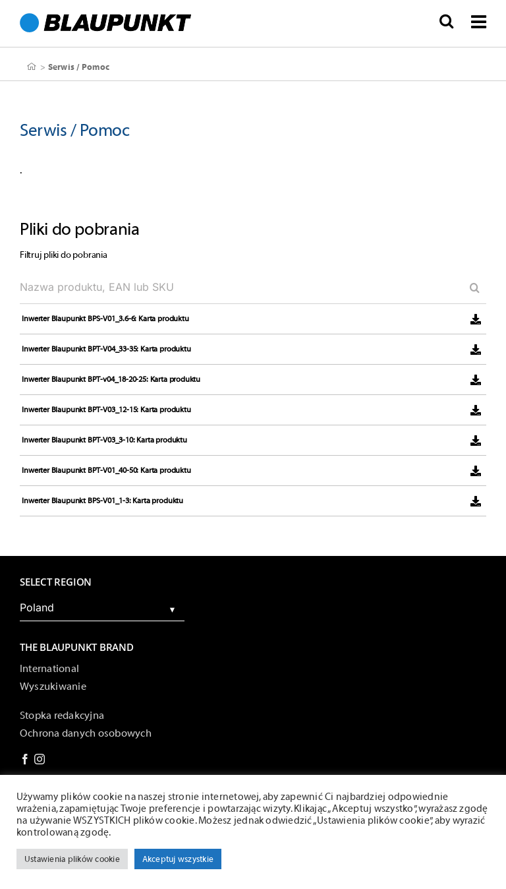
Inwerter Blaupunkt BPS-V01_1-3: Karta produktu (102, 500)
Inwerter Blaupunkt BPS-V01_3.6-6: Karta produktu (105, 318)
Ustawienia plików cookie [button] (72, 859)
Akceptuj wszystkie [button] (177, 859)
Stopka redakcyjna (62, 715)
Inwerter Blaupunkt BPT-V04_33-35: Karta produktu (106, 348)
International (49, 669)
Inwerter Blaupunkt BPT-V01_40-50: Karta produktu (106, 470)
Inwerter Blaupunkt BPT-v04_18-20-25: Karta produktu (111, 379)
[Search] (469, 287)
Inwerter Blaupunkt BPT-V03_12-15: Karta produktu (106, 409)
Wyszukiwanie (53, 686)
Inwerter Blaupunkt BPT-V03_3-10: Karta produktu (104, 439)
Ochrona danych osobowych (86, 733)
